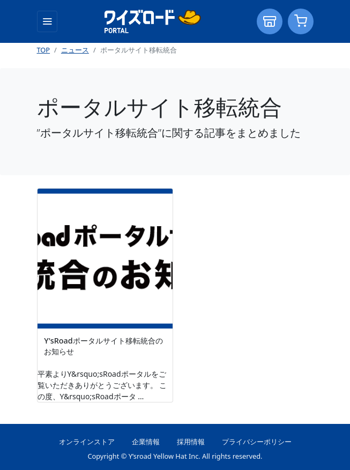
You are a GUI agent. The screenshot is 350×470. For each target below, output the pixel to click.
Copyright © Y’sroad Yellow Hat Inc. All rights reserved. (174, 456)
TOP (43, 50)
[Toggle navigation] (47, 21)
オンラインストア (87, 441)
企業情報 (146, 441)
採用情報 (191, 441)
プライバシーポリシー (257, 441)
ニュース (75, 50)
